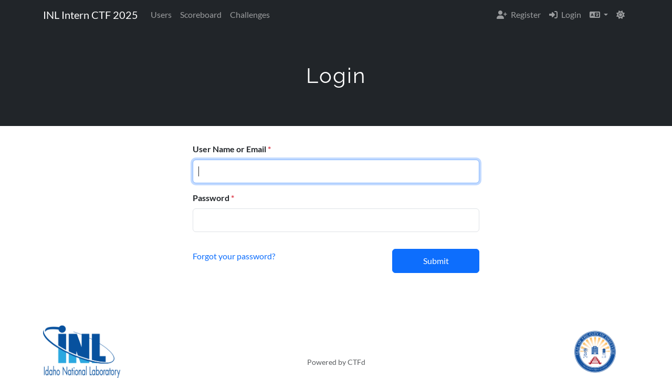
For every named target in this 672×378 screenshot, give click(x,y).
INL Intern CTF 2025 (90, 14)
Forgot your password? (234, 256)
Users (161, 14)
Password (211, 198)
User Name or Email (229, 149)
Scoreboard (201, 14)
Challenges (250, 14)
